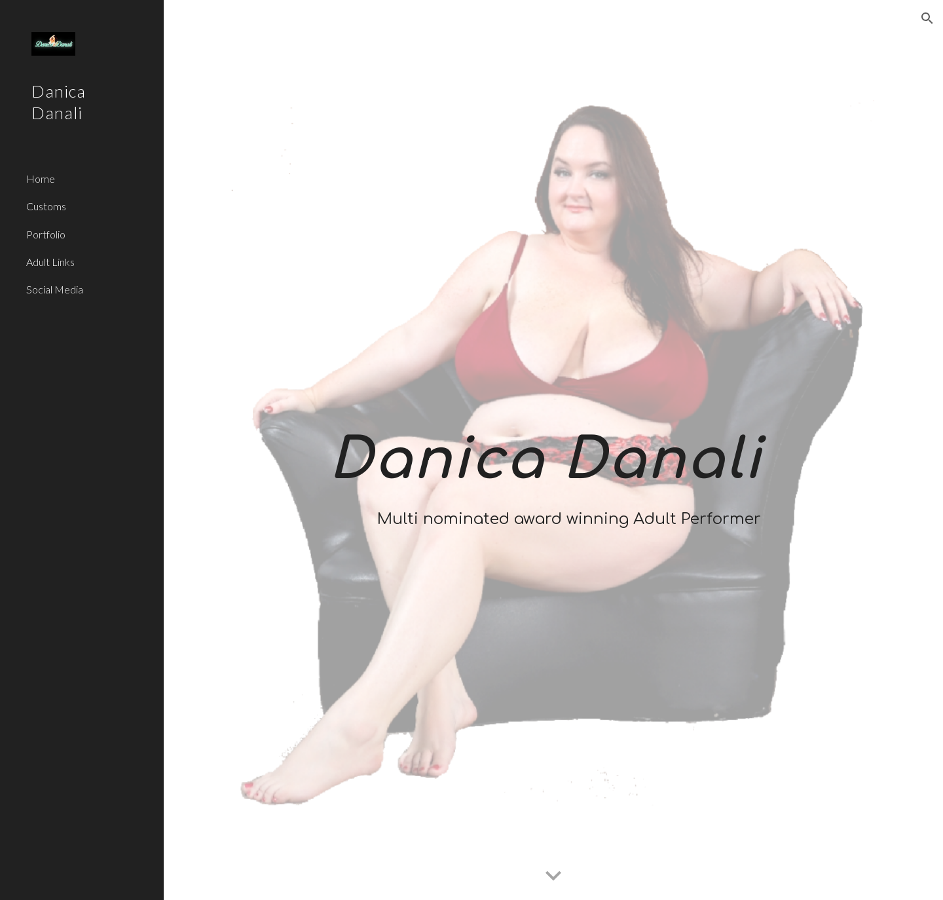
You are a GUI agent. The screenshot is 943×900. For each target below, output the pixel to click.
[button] (927, 18)
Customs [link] (46, 206)
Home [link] (40, 178)
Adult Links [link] (50, 261)
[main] (553, 427)
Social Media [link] (54, 289)
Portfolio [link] (45, 234)
